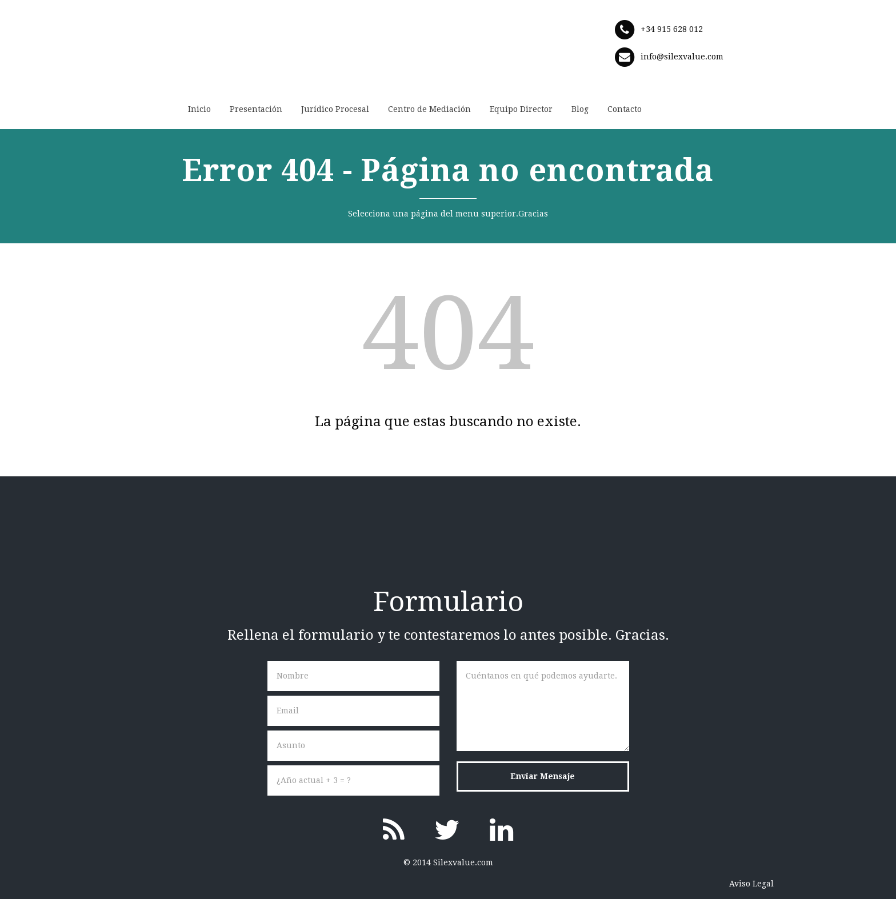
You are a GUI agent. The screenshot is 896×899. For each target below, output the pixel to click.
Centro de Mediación (429, 109)
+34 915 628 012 (672, 29)
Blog (580, 109)
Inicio (199, 109)
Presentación (256, 109)
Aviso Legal (751, 883)
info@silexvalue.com (682, 56)
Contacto (624, 109)
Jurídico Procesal (335, 109)
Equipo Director (521, 109)
